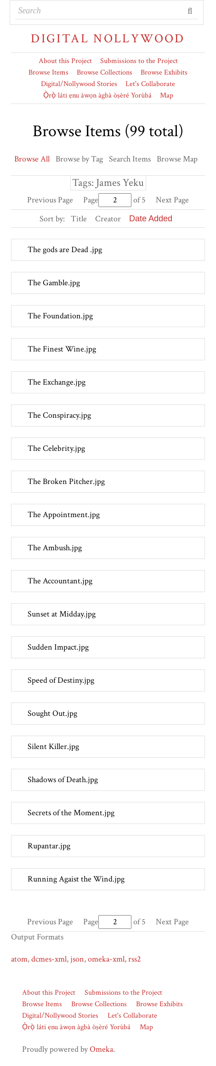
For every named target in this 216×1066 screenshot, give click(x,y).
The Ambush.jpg (55, 547)
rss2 (134, 959)
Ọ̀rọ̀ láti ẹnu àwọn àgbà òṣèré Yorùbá (97, 95)
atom (19, 959)
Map (166, 95)
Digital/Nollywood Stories (79, 84)
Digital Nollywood (108, 38)
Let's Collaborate (150, 84)
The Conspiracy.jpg (59, 415)
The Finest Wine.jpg (62, 349)
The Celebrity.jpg (56, 448)
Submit (190, 11)
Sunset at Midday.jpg (62, 614)
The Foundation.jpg (60, 316)
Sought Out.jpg (52, 713)
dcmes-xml (49, 959)
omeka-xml (106, 959)
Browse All (32, 159)
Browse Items (48, 72)
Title (79, 218)
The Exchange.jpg (56, 382)
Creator (108, 218)
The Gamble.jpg (54, 282)
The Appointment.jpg (64, 514)
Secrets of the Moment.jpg (71, 812)
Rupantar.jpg (49, 846)
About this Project (65, 61)
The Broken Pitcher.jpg (66, 481)
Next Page (172, 200)
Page (107, 200)
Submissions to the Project (139, 61)
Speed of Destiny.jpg (61, 680)
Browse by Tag (79, 159)
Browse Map (177, 159)
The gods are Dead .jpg (65, 249)
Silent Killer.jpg (53, 746)
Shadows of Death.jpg (63, 779)
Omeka (101, 1049)
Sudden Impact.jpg (58, 647)
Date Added (150, 218)
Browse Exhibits (164, 72)
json (77, 959)
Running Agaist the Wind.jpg (76, 879)
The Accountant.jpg (60, 581)
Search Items (130, 159)
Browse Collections (104, 72)
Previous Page (50, 200)
